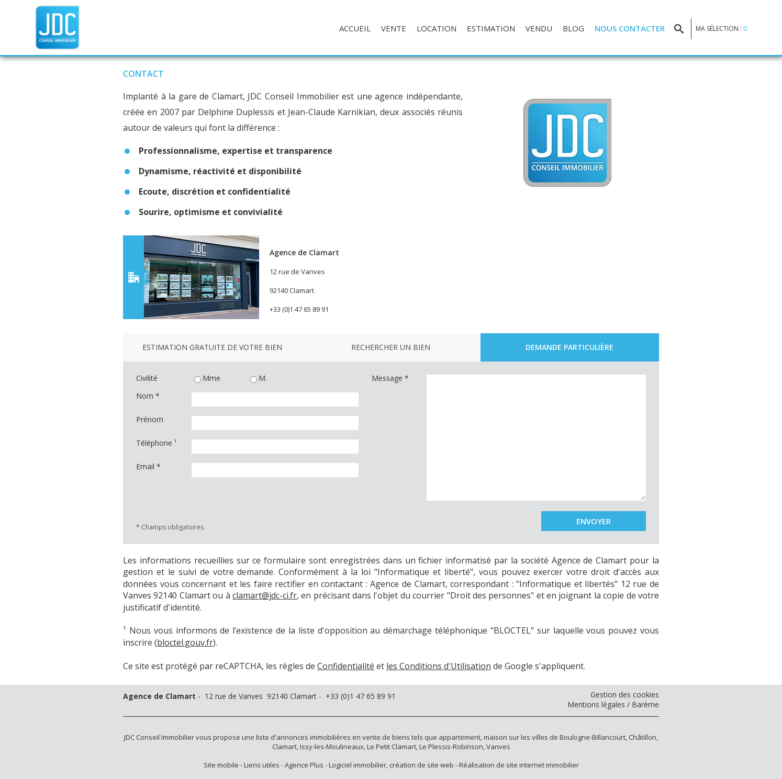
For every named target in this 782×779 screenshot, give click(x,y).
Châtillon (642, 737)
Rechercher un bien (390, 347)
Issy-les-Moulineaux (332, 746)
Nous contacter (630, 28)
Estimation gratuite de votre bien (212, 347)
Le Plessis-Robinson (451, 746)
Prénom (149, 419)
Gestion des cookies (624, 694)
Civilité (147, 378)
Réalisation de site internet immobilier (519, 765)
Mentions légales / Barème (613, 704)
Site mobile (221, 765)
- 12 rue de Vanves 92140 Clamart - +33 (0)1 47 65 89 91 (259, 696)
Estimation (491, 28)
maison (495, 737)
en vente (366, 737)
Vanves (498, 746)
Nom (148, 396)
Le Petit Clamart (391, 746)
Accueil (355, 28)
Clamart (284, 746)
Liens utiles (262, 765)
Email (148, 466)
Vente (393, 28)
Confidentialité (345, 666)
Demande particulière (569, 347)
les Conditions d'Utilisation (438, 666)
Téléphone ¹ (156, 443)
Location (436, 28)
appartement (460, 737)
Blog (573, 28)
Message (390, 378)
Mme (207, 379)
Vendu (539, 28)
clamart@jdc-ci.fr (264, 595)
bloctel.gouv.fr (185, 642)
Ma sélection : (721, 28)
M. (258, 379)
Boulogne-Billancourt (592, 737)
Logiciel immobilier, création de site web (391, 765)
